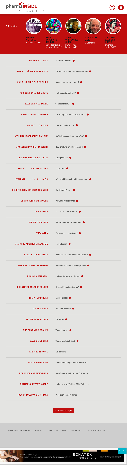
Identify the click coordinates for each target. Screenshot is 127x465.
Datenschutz (76, 430)
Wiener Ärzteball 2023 (67, 341)
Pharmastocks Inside (66, 125)
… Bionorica (60, 352)
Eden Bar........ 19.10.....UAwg (32, 179)
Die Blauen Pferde (65, 190)
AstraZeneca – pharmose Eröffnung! (71, 373)
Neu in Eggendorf (38, 362)
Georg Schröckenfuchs (34, 201)
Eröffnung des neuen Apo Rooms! (72, 114)
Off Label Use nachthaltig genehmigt (73, 179)
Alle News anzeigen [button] (63, 410)
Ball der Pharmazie (36, 104)
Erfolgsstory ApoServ (34, 114)
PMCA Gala (42, 233)
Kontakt (39, 430)
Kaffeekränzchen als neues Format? (73, 71)
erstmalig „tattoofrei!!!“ (67, 93)
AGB (64, 430)
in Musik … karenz (65, 60)
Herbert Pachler (38, 222)
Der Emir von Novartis (66, 201)
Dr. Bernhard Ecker (37, 319)
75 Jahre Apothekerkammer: (31, 244)
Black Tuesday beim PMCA (33, 395)
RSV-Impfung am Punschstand (70, 147)
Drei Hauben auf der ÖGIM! (33, 158)
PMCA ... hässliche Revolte (32, 71)
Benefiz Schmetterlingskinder (30, 190)
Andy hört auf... (38, 352)
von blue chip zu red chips (32, 82)
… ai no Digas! (63, 298)
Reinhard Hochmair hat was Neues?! (73, 255)
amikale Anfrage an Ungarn (69, 276)
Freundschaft (63, 244)
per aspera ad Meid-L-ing (33, 373)
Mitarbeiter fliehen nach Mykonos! (72, 265)
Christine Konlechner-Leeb (32, 287)
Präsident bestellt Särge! (66, 395)
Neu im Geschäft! (64, 308)
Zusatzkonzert (63, 330)
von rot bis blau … (64, 104)
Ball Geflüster (39, 341)
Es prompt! (61, 168)
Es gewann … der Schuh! (68, 233)
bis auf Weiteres (38, 60)
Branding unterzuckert (34, 384)
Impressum (53, 430)
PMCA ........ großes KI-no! (33, 168)
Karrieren (61, 319)
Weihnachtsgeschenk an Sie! (31, 136)
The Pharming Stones (35, 330)
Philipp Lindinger (38, 298)
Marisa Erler (40, 308)
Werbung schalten (96, 430)
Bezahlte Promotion (36, 255)
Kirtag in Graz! (63, 158)
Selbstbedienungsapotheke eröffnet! (71, 362)
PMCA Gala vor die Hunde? (33, 265)
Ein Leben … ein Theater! (68, 211)
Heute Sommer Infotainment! (70, 222)
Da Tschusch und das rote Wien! (71, 136)
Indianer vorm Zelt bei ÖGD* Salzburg (72, 384)
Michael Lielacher (37, 125)
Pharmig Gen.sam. (37, 276)
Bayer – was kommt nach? (68, 82)
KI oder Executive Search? (68, 287)
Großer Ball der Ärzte (34, 93)
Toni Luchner (40, 211)
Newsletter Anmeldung (19, 430)
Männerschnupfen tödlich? (32, 147)
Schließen (123, 451)
